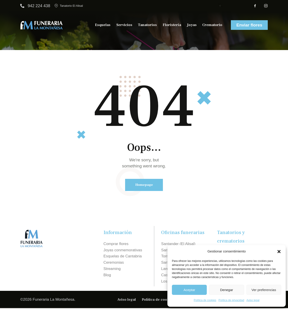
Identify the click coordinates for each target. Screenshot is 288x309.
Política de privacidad (231, 300)
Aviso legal (252, 300)
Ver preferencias (264, 290)
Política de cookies (205, 300)
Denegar (226, 290)
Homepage (144, 185)
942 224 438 (39, 6)
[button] (279, 251)
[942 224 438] (22, 6)
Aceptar (189, 290)
